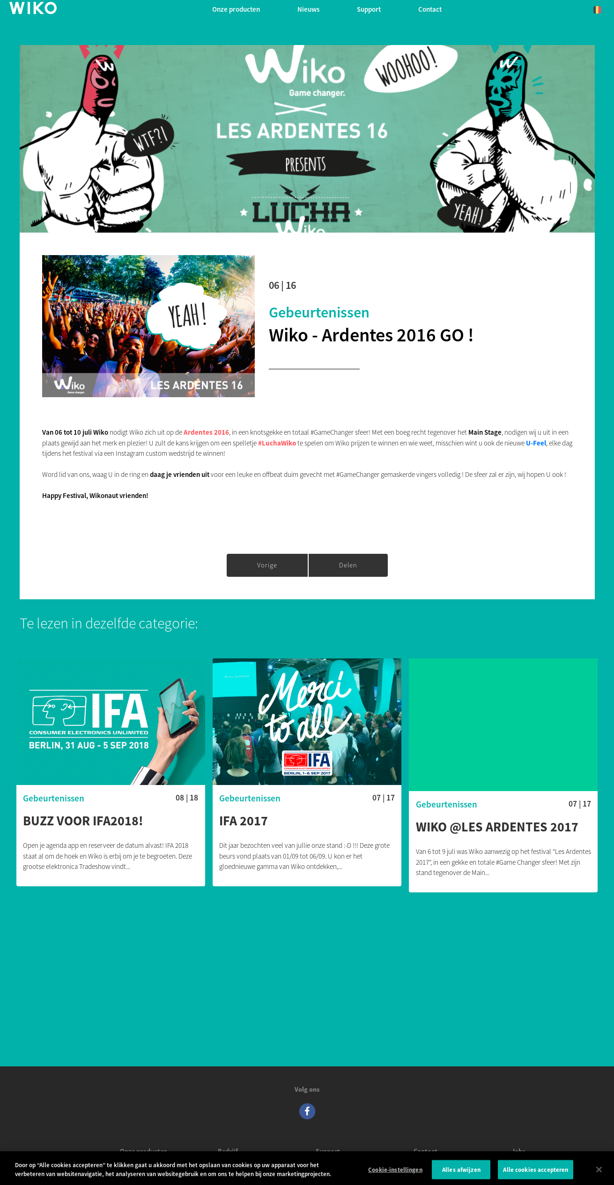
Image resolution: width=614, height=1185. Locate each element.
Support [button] (369, 9)
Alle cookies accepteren (535, 1174)
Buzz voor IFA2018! (83, 821)
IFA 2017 (243, 821)
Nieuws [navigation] (308, 9)
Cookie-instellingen (395, 1174)
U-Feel (536, 442)
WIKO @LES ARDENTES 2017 (497, 827)
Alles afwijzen (461, 1174)
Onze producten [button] (236, 9)
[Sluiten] (599, 1174)
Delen (348, 565)
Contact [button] (430, 9)
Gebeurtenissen (319, 312)
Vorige (267, 565)
